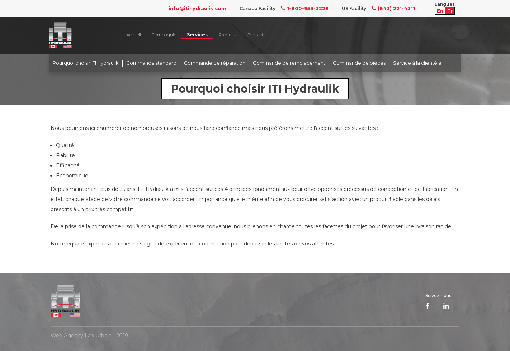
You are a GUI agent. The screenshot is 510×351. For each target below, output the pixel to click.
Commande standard (151, 63)
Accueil (134, 34)
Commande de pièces (359, 63)
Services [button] (197, 34)
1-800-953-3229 (302, 8)
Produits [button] (227, 34)
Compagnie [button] (164, 34)
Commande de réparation (214, 63)
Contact (255, 34)
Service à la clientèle (417, 63)
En (440, 11)
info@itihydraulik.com (197, 8)
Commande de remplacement (289, 63)
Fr (450, 11)
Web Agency (67, 335)
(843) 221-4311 (390, 8)
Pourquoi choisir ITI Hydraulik (86, 63)
